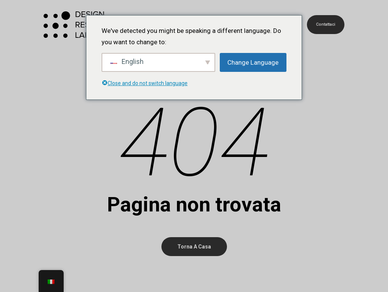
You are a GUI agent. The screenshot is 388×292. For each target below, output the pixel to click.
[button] (373, 4)
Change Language (252, 62)
